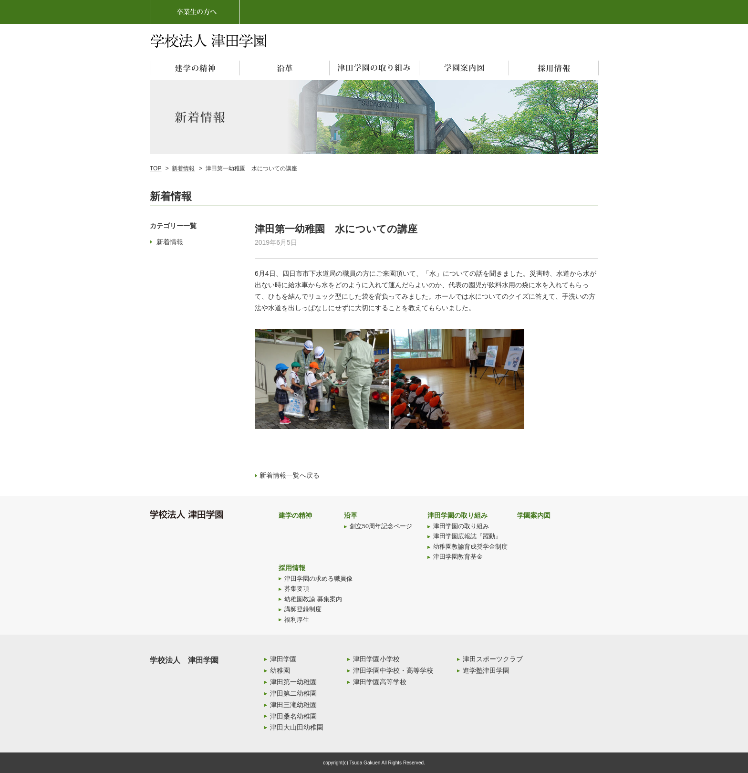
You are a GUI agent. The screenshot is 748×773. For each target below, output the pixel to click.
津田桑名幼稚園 (293, 716)
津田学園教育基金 (458, 557)
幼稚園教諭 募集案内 (313, 599)
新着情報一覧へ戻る (290, 475)
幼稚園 (280, 670)
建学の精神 (295, 515)
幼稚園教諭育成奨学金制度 (470, 546)
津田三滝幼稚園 (293, 705)
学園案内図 (534, 515)
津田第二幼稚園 (293, 693)
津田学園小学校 (376, 659)
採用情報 (292, 568)
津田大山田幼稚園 (296, 727)
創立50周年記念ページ (381, 526)
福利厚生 (296, 619)
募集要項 (296, 588)
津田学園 (283, 659)
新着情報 (183, 168)
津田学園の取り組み (457, 515)
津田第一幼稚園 (293, 682)
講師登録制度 (303, 609)
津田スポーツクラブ (493, 659)
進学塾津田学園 (486, 670)
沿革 (350, 515)
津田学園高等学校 (379, 682)
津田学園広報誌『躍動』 (467, 536)
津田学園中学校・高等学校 (393, 670)
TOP (155, 168)
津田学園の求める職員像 (318, 578)
